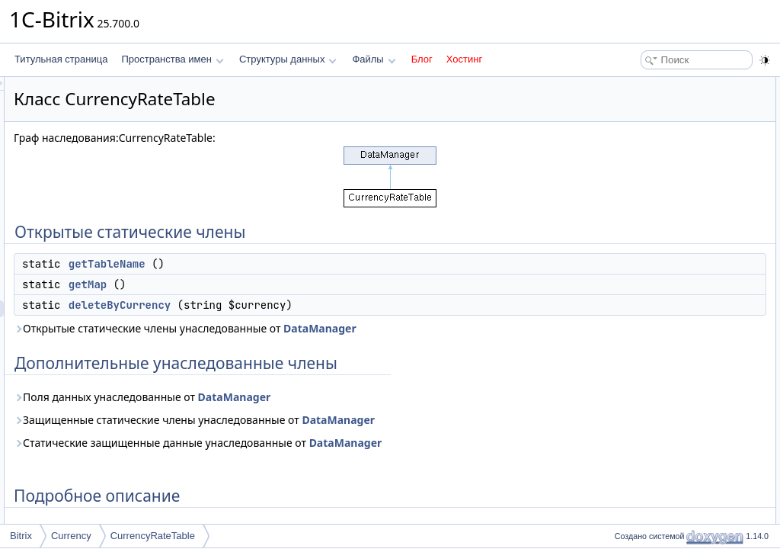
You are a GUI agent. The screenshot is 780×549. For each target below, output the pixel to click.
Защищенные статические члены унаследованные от (384, 420)
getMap (278, 284)
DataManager (510, 328)
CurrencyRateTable (152, 535)
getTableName (297, 264)
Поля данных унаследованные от (332, 397)
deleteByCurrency (310, 305)
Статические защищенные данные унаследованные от (388, 442)
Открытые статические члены (673, 85)
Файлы (373, 59)
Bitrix (21, 535)
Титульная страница (60, 59)
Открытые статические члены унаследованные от (375, 328)
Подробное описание (655, 169)
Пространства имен (172, 59)
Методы (627, 186)
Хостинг (464, 59)
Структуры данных (288, 59)
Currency (71, 535)
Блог (422, 59)
